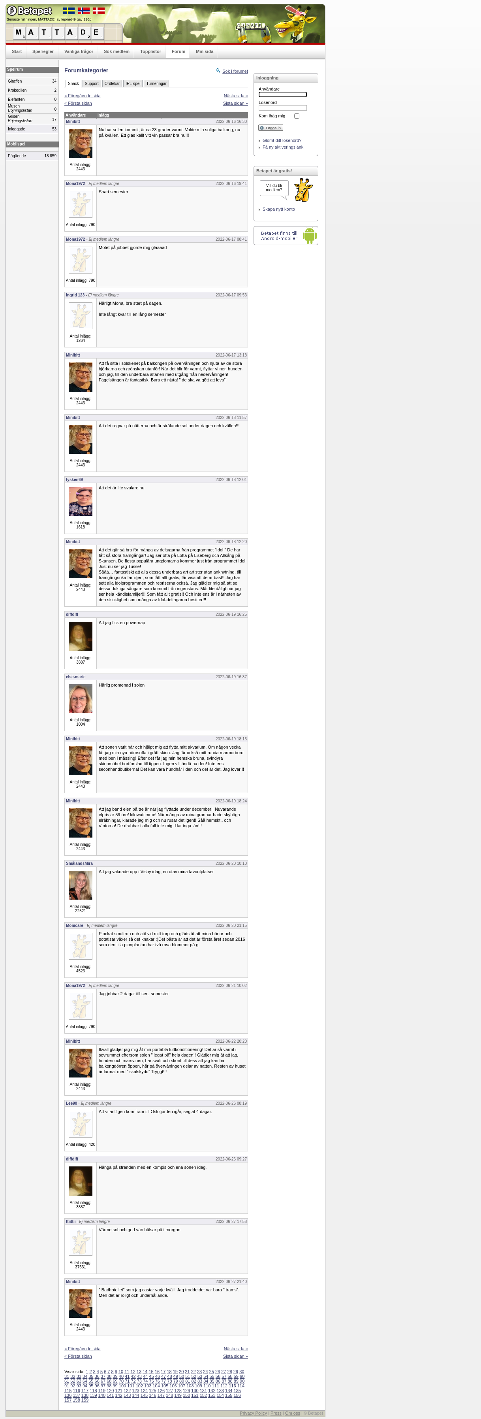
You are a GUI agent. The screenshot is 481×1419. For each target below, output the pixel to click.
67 (103, 1381)
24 (205, 1371)
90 (242, 1381)
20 (181, 1371)
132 (211, 1390)
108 (190, 1385)
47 (163, 1376)
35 (90, 1376)
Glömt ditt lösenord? (282, 140)
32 (72, 1376)
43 (139, 1376)
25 (211, 1371)
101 (130, 1385)
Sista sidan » (235, 103)
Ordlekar (112, 83)
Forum (178, 51)
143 (127, 1395)
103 (147, 1385)
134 (228, 1390)
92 (72, 1385)
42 (133, 1376)
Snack (73, 83)
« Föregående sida (82, 95)
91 (66, 1385)
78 (169, 1381)
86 (218, 1381)
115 (67, 1390)
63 (79, 1381)
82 (194, 1381)
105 (164, 1385)
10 (120, 1371)
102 (139, 1385)
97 (103, 1385)
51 (187, 1376)
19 (175, 1371)
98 (109, 1385)
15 (150, 1371)
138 (84, 1395)
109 (198, 1385)
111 (215, 1385)
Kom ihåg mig (272, 115)
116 (76, 1390)
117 (84, 1390)
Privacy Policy (253, 1413)
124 (144, 1390)
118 (93, 1390)
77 (163, 1381)
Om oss (292, 1413)
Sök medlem (117, 51)
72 (133, 1381)
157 (67, 1400)
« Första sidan (78, 103)
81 (187, 1381)
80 (181, 1381)
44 (145, 1376)
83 (199, 1381)
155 (228, 1395)
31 (66, 1376)
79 (175, 1381)
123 (135, 1390)
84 (205, 1381)
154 (220, 1395)
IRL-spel (133, 83)
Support (92, 83)
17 (163, 1371)
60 (242, 1376)
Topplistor (150, 51)
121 (118, 1390)
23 (199, 1371)
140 (101, 1395)
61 (66, 1381)
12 (133, 1371)
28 (229, 1371)
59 (236, 1376)
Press (276, 1413)
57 (224, 1376)
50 (181, 1376)
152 (203, 1395)
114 (240, 1385)
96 (97, 1385)
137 (76, 1395)
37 (103, 1376)
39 (115, 1376)
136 (67, 1395)
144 (135, 1395)
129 (186, 1390)
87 (224, 1381)
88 (229, 1381)
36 (97, 1376)
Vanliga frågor (78, 51)
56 (218, 1376)
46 (157, 1376)
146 (152, 1395)
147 (161, 1395)
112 (223, 1385)
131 (203, 1390)
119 (101, 1390)
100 (122, 1385)
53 (199, 1376)
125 (152, 1390)
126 (161, 1390)
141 (110, 1395)
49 (175, 1376)
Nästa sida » (236, 95)
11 (126, 1371)
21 (187, 1371)
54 (205, 1376)
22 (193, 1371)
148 (169, 1395)
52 (194, 1376)
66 (97, 1381)
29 (235, 1371)
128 (177, 1390)
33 (79, 1376)
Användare (269, 89)
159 (84, 1400)
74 (145, 1381)
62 (72, 1381)
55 (212, 1376)
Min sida (204, 51)
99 (115, 1385)
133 (220, 1390)
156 (236, 1395)
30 (241, 1371)
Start (17, 51)
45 (151, 1376)
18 (169, 1371)
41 (127, 1376)
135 (236, 1390)
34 (85, 1376)
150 (186, 1395)
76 (157, 1381)
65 (90, 1381)
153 (211, 1395)
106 (173, 1385)
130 (194, 1390)
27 (223, 1371)
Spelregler (43, 51)
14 (145, 1371)
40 (121, 1376)
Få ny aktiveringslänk (283, 147)
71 (127, 1381)
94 (85, 1385)
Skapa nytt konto (279, 209)
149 (177, 1395)
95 (90, 1385)
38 (109, 1376)
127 (169, 1390)
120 (110, 1390)
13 (139, 1371)
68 (109, 1381)
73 (139, 1381)
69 (115, 1381)
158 (76, 1400)
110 (206, 1385)
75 (151, 1381)
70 (121, 1381)
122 (127, 1390)
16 (157, 1371)
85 (212, 1381)
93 (79, 1385)
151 (194, 1395)
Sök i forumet (235, 71)
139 (93, 1395)
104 (156, 1385)
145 (144, 1395)
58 (229, 1376)
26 (217, 1371)
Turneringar (156, 83)
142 (118, 1395)
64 (85, 1381)
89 (236, 1381)
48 (169, 1376)
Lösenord (268, 102)
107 (181, 1385)
